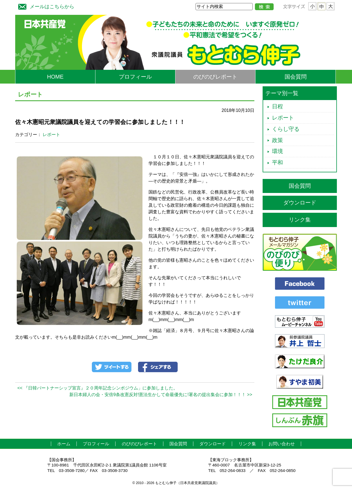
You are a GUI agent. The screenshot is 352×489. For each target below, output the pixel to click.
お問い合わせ (281, 443)
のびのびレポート (215, 77)
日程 (277, 106)
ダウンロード (299, 203)
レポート (51, 134)
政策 (277, 140)
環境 (277, 151)
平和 (277, 162)
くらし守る (285, 129)
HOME (55, 77)
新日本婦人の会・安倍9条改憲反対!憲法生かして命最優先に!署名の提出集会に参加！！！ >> (160, 394)
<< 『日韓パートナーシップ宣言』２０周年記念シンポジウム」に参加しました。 (97, 388)
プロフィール (135, 77)
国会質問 (296, 77)
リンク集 (300, 220)
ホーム (63, 443)
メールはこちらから (44, 5)
